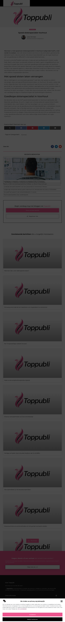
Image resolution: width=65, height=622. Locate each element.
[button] (61, 601)
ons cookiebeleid (22, 609)
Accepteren (32, 614)
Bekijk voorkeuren (32, 619)
